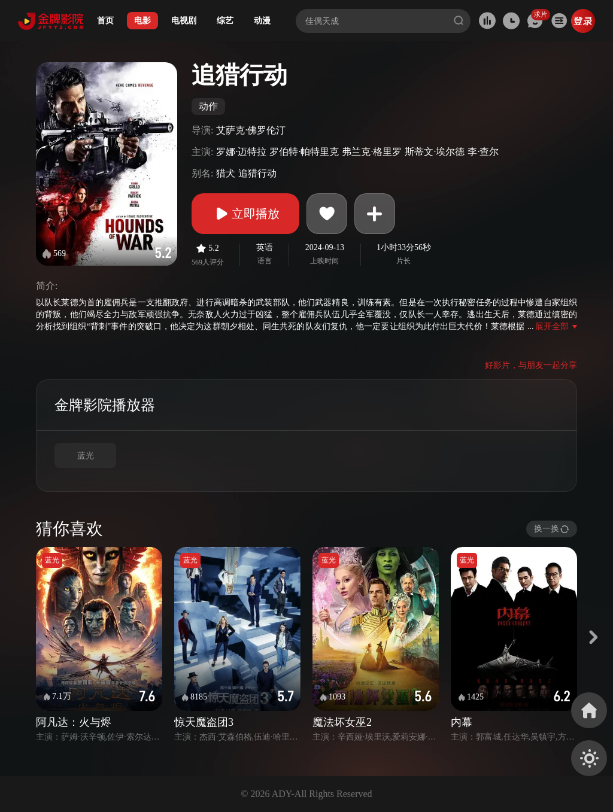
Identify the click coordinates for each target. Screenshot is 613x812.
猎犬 (225, 173)
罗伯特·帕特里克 (304, 152)
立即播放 (245, 213)
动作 (208, 106)
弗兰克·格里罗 (372, 152)
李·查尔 (483, 152)
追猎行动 (257, 173)
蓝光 (85, 455)
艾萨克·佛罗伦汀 (251, 130)
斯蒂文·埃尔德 (435, 152)
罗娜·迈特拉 (241, 152)
